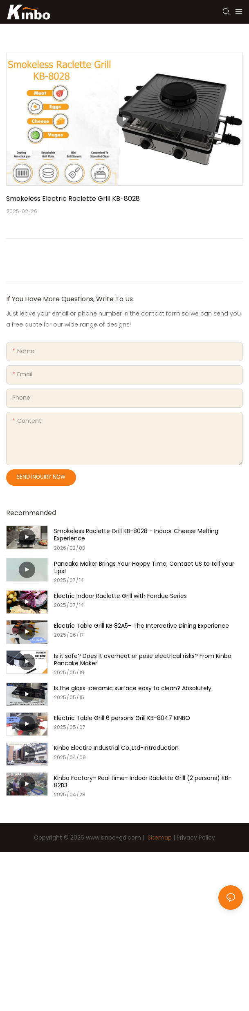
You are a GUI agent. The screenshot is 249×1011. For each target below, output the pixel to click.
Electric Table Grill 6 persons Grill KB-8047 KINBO (122, 718)
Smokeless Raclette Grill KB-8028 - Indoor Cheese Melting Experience (136, 534)
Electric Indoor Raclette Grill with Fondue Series (120, 596)
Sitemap (159, 837)
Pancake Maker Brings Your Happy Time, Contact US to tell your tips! (144, 567)
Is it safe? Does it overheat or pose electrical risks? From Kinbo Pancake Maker (142, 659)
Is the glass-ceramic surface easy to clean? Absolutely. (133, 688)
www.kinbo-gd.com (113, 837)
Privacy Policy (196, 837)
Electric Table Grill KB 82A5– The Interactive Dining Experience (141, 625)
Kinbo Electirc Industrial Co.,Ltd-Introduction (116, 747)
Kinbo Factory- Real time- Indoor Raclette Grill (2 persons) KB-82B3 (142, 781)
